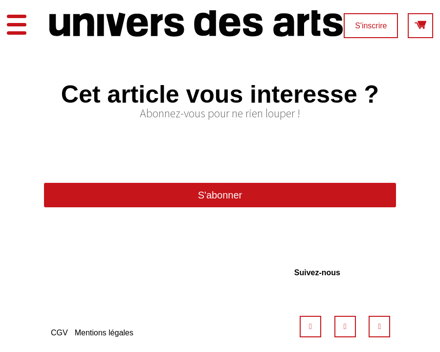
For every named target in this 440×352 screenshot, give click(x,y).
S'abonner (220, 195)
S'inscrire (371, 26)
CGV (59, 333)
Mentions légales (104, 333)
